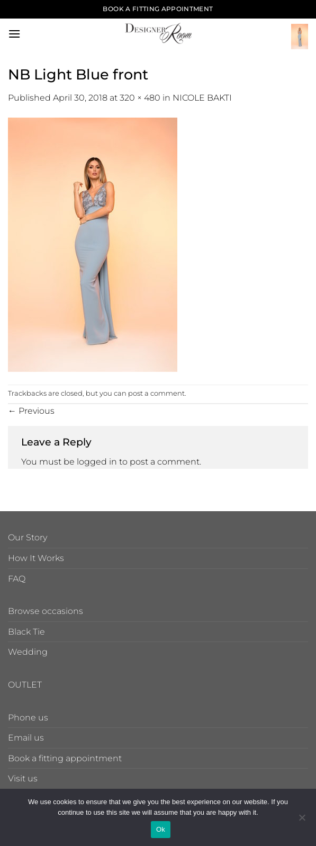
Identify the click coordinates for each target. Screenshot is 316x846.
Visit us (23, 778)
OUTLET (25, 685)
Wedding (28, 652)
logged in (97, 462)
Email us (26, 738)
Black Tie (26, 632)
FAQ (16, 579)
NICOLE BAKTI (202, 98)
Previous (31, 411)
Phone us (28, 718)
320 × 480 (140, 98)
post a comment (156, 393)
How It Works (36, 558)
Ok (160, 829)
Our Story (27, 537)
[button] (14, 34)
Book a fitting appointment (65, 758)
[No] (301, 820)
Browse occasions (45, 611)
